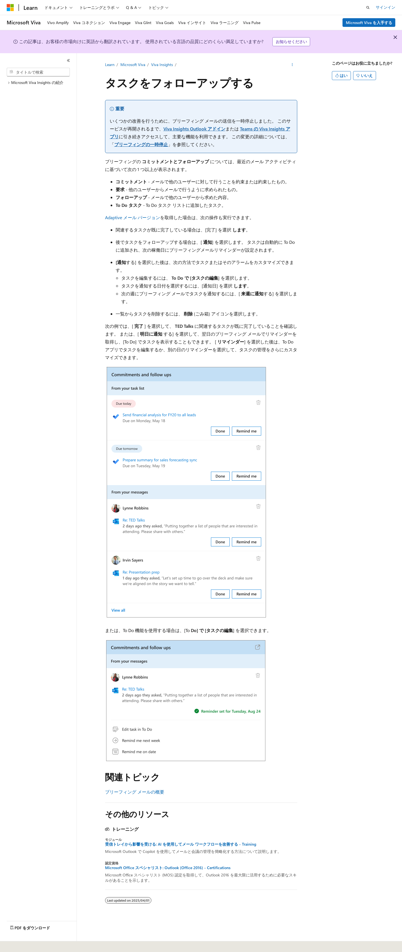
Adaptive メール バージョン (132, 217)
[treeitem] (40, 83)
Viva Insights (162, 64)
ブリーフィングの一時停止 (141, 144)
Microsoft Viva (132, 64)
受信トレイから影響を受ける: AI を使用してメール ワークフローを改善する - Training (180, 844)
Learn (110, 64)
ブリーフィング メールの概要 (134, 792)
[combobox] (38, 72)
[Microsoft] (10, 7)
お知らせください (291, 41)
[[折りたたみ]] (68, 60)
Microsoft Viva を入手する (369, 22)
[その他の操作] (292, 64)
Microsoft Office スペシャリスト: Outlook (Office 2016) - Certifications (167, 867)
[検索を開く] (368, 8)
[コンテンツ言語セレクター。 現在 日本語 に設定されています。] (18, 943)
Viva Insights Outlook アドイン (194, 129)
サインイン (385, 7)
